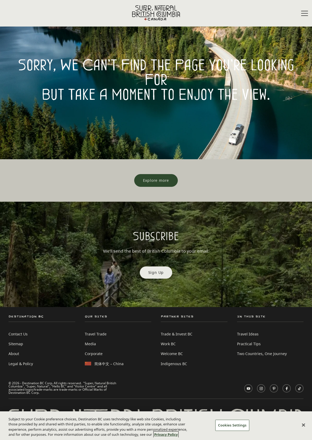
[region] (156, 425)
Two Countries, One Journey (262, 353)
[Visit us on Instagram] (261, 388)
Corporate (94, 353)
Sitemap (16, 343)
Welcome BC (172, 353)
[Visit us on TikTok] (299, 388)
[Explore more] (156, 180)
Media (90, 343)
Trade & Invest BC (176, 334)
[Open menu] (304, 14)
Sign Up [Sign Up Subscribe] (156, 272)
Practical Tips (249, 343)
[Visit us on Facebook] (287, 388)
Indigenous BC (174, 363)
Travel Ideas (248, 334)
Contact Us (18, 334)
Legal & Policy (21, 363)
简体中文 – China (109, 363)
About (14, 353)
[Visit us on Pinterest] (274, 388)
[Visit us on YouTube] (248, 388)
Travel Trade (96, 334)
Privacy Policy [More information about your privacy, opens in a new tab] (166, 434)
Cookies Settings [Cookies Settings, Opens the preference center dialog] (232, 425)
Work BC (168, 343)
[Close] (303, 425)
